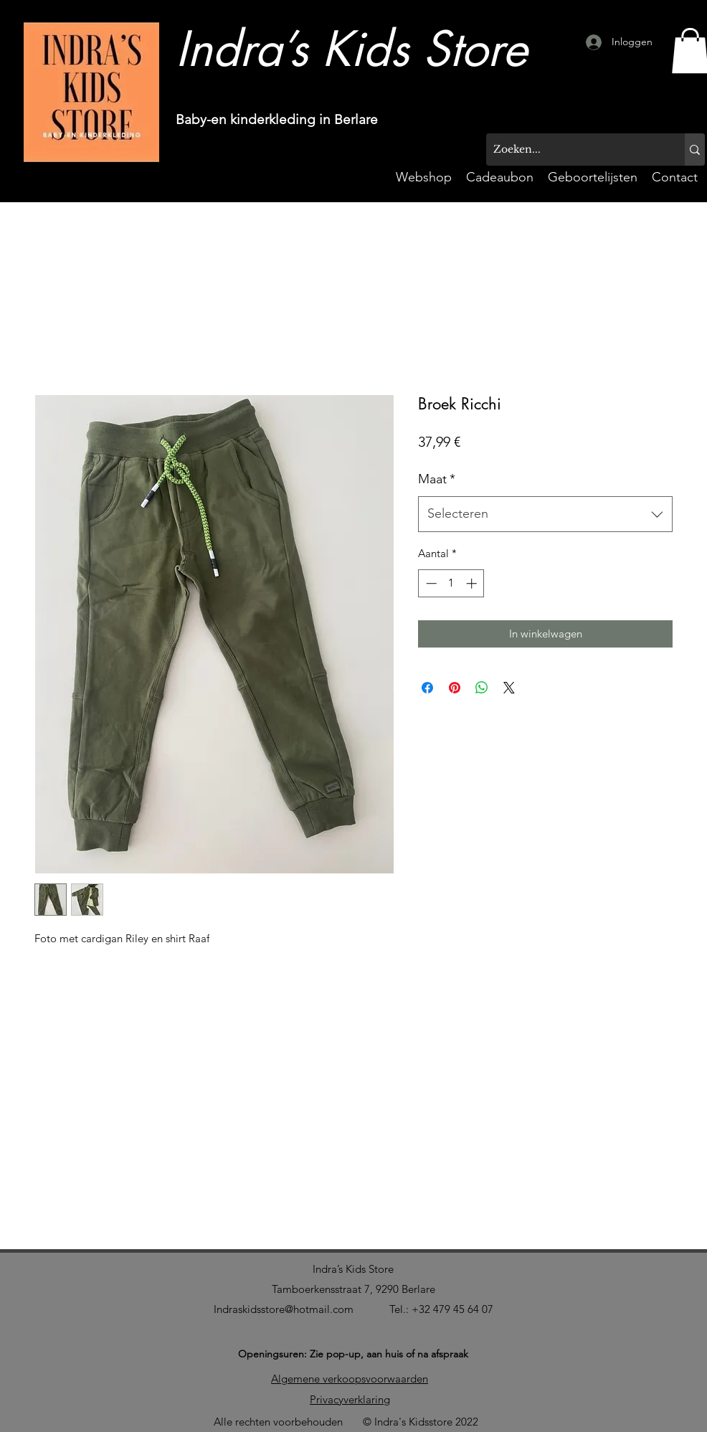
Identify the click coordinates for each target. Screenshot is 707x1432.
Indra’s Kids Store (353, 1269)
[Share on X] (509, 687)
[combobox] (545, 514)
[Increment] (473, 583)
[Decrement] (430, 583)
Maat (436, 479)
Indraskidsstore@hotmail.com (284, 1309)
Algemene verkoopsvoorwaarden (349, 1378)
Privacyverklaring (350, 1399)
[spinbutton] (451, 583)
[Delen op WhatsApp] (481, 687)
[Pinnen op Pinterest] (454, 687)
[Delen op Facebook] (427, 687)
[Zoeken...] (574, 149)
